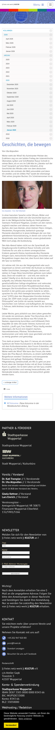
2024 (7, 64)
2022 (7, 72)
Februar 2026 (10, 47)
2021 (7, 76)
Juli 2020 (10, 105)
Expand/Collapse (51, 30)
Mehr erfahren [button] (25, 719)
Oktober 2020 (11, 93)
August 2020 (11, 101)
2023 (7, 68)
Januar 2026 (10, 51)
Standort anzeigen (15, 648)
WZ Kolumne (12, 403)
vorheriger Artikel (10, 382)
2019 (7, 134)
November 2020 (12, 89)
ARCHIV (7, 55)
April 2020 (10, 118)
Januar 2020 (11, 130)
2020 (7, 80)
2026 (6, 35)
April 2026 (9, 39)
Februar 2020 (11, 126)
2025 (7, 60)
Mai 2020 (10, 113)
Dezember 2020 (12, 84)
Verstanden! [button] (11, 725)
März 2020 (10, 122)
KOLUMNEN (7, 31)
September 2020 (13, 97)
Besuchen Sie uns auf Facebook (21, 654)
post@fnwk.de (14, 643)
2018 (7, 138)
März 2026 (9, 43)
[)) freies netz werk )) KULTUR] (10, 4)
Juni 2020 (10, 109)
